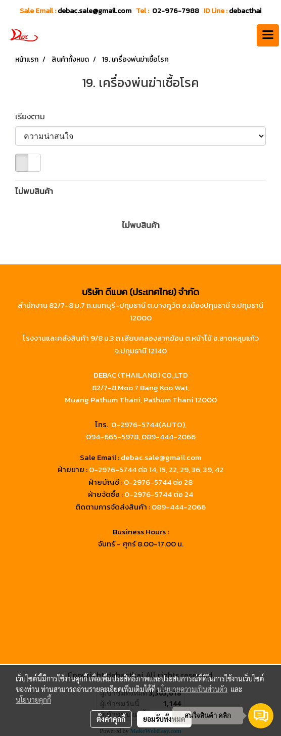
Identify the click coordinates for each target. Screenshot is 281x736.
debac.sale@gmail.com (161, 457)
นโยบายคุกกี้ (33, 699)
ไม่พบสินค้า (34, 191)
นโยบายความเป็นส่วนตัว (192, 689)
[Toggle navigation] (268, 35)
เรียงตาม (33, 116)
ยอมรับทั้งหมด (164, 718)
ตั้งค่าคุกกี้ (111, 718)
